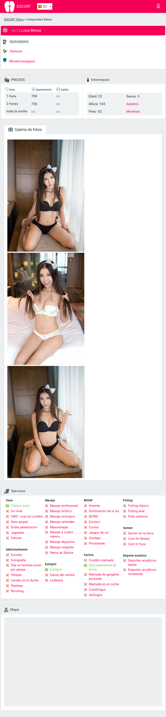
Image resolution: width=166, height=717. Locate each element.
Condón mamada (101, 560)
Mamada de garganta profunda (104, 577)
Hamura (12, 51)
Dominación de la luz (104, 511)
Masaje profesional (64, 506)
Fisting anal (136, 511)
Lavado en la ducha (24, 580)
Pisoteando (97, 543)
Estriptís (56, 569)
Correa (94, 527)
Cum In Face (137, 544)
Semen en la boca (141, 533)
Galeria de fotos (25, 129)
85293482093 (19, 42)
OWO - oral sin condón (27, 516)
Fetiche (16, 538)
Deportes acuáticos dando (142, 563)
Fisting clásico (138, 506)
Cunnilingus (97, 589)
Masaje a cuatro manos (61, 534)
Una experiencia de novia (102, 567)
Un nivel (16, 511)
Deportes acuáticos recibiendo (142, 572)
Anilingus (95, 595)
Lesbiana (56, 580)
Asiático (132, 104)
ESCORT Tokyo (14, 19)
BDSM (93, 516)
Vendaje (95, 538)
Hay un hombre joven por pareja (26, 567)
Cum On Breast (139, 539)
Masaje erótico (61, 511)
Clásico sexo (20, 506)
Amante (94, 506)
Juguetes (17, 533)
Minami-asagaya (19, 60)
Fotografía (18, 560)
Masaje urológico (62, 516)
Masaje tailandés (62, 522)
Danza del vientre (62, 575)
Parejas (16, 575)
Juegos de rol (99, 533)
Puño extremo (138, 516)
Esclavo (94, 522)
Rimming (17, 591)
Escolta (16, 555)
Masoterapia (59, 527)
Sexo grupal (19, 522)
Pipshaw (17, 586)
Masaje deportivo (62, 542)
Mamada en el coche (104, 584)
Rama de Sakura (61, 553)
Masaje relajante (62, 547)
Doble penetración (24, 527)
